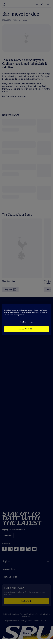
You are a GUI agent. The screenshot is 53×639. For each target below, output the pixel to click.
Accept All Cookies (26, 329)
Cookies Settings (26, 322)
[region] (26, 319)
